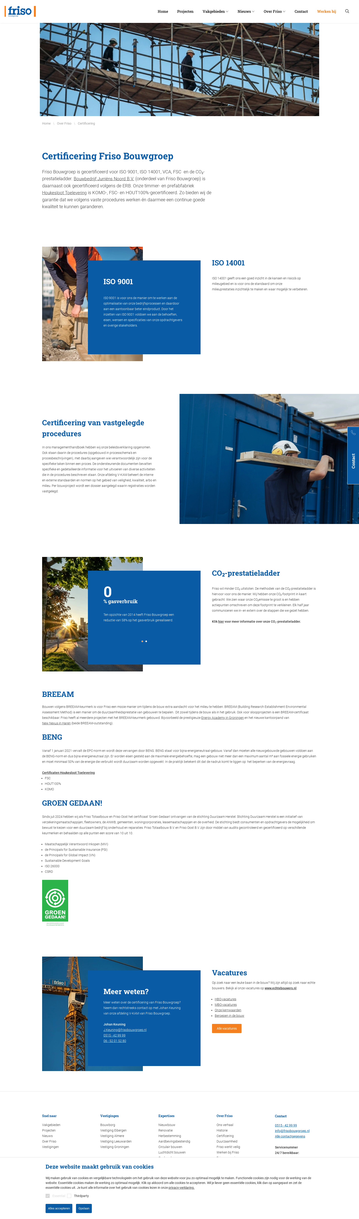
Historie (222, 1130)
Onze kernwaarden (228, 1010)
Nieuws (47, 1135)
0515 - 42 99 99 (114, 1035)
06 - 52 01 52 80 (114, 1040)
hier (221, 621)
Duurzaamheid (227, 1141)
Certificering (225, 1135)
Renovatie (165, 1130)
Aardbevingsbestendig (174, 1141)
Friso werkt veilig (228, 1146)
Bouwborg (107, 1124)
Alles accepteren (59, 1208)
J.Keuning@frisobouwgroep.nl (125, 1029)
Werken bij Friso (228, 1152)
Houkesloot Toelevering (65, 192)
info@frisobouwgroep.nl (292, 1130)
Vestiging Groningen (114, 1146)
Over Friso (49, 1141)
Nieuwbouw (166, 1124)
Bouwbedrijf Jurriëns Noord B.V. (105, 178)
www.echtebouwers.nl (280, 988)
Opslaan (84, 1208)
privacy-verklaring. (182, 1187)
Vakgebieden (51, 1124)
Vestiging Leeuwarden (116, 1141)
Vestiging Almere (112, 1135)
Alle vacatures (227, 1028)
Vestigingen (50, 1146)
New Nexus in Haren (56, 723)
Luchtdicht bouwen (172, 1152)
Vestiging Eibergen (113, 1130)
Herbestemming (169, 1135)
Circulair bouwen (170, 1146)
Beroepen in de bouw (229, 1015)
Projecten (49, 1130)
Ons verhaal (225, 1124)
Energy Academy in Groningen (222, 717)
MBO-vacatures (226, 1004)
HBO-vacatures (225, 999)
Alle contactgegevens (290, 1136)
